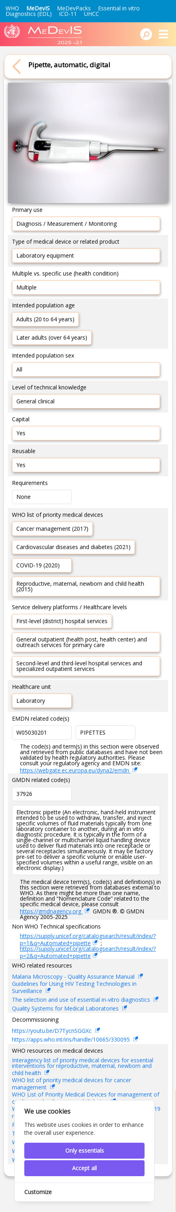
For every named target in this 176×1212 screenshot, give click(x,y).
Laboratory (30, 700)
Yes (20, 433)
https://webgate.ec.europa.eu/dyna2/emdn (75, 770)
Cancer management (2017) (52, 528)
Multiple (26, 287)
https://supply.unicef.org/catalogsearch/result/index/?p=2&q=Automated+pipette (88, 952)
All (19, 369)
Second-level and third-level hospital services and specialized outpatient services (79, 665)
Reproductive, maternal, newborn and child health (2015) (80, 586)
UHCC (91, 14)
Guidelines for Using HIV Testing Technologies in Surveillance (74, 988)
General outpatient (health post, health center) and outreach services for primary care (81, 642)
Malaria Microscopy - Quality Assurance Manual (74, 976)
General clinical (35, 401)
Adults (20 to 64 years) (45, 319)
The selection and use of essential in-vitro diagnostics (82, 999)
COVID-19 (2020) (38, 565)
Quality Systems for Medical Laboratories (66, 1008)
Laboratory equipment (45, 255)
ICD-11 (68, 14)
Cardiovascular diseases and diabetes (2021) (73, 547)
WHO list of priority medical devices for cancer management (71, 1084)
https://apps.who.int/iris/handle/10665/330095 (71, 1039)
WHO (12, 8)
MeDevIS (38, 8)
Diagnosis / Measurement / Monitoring (66, 223)
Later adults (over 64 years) (51, 337)
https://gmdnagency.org (51, 911)
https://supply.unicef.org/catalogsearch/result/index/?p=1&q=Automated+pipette (88, 939)
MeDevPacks (74, 8)
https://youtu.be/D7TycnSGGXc (52, 1030)
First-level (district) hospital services (62, 621)
